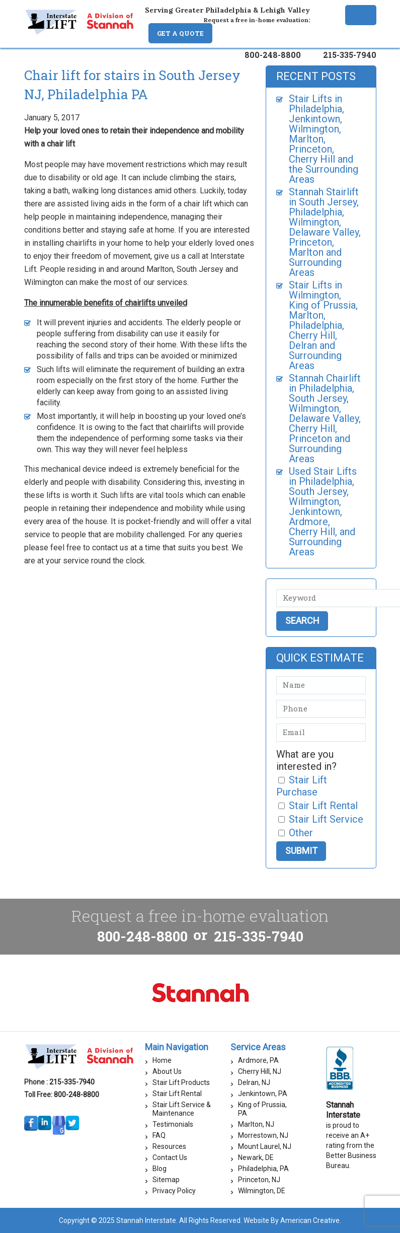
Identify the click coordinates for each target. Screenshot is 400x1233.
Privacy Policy (174, 1191)
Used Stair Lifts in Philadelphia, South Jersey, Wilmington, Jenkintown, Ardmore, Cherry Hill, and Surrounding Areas (323, 511)
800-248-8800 (273, 54)
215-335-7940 (349, 54)
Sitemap (166, 1180)
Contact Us (169, 1157)
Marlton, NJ (256, 1124)
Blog (159, 1169)
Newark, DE (256, 1157)
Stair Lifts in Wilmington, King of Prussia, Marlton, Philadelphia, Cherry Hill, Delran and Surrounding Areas (323, 325)
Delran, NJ (254, 1082)
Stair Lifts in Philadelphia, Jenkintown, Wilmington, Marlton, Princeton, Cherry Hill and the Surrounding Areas (323, 139)
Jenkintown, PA (262, 1094)
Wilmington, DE (261, 1191)
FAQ (159, 1135)
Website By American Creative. (292, 1220)
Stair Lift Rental (177, 1094)
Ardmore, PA (258, 1060)
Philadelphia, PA (263, 1169)
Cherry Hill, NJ (259, 1071)
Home (162, 1060)
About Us (167, 1071)
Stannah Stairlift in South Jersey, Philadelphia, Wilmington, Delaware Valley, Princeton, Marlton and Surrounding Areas (325, 232)
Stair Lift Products (181, 1082)
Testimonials (172, 1124)
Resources (169, 1146)
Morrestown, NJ (263, 1135)
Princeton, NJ (259, 1180)
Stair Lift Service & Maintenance (181, 1109)
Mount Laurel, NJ (264, 1146)
